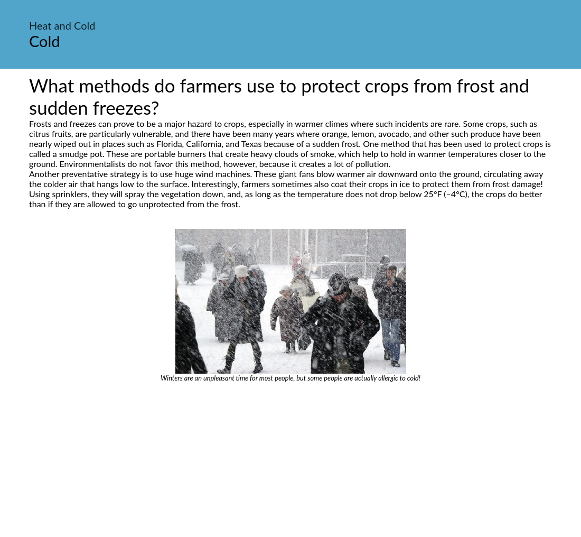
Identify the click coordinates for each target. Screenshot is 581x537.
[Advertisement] (290, 461)
